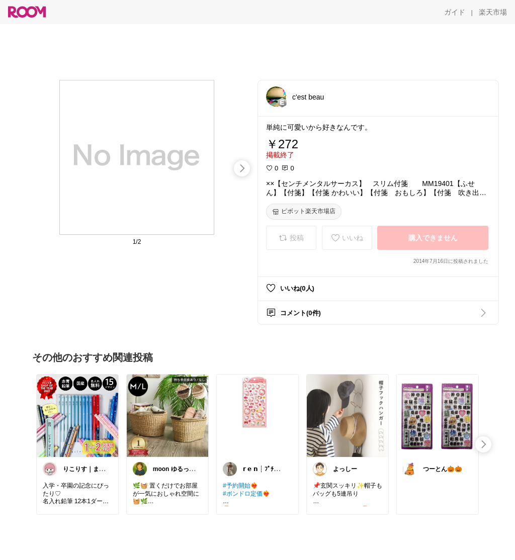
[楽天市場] (493, 12)
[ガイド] (454, 12)
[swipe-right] (242, 168)
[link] (77, 415)
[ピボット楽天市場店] (303, 212)
